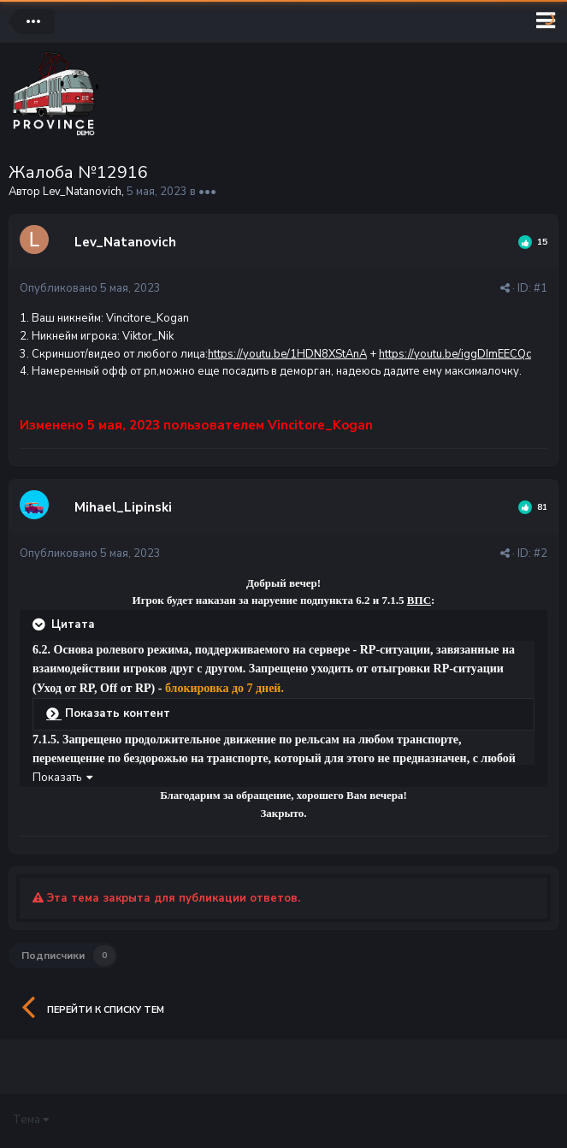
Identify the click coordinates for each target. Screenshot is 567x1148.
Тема (31, 1119)
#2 (540, 553)
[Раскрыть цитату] (40, 624)
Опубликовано (90, 288)
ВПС (419, 600)
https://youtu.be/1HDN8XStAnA (287, 354)
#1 (540, 288)
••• (207, 191)
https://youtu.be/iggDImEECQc (455, 354)
